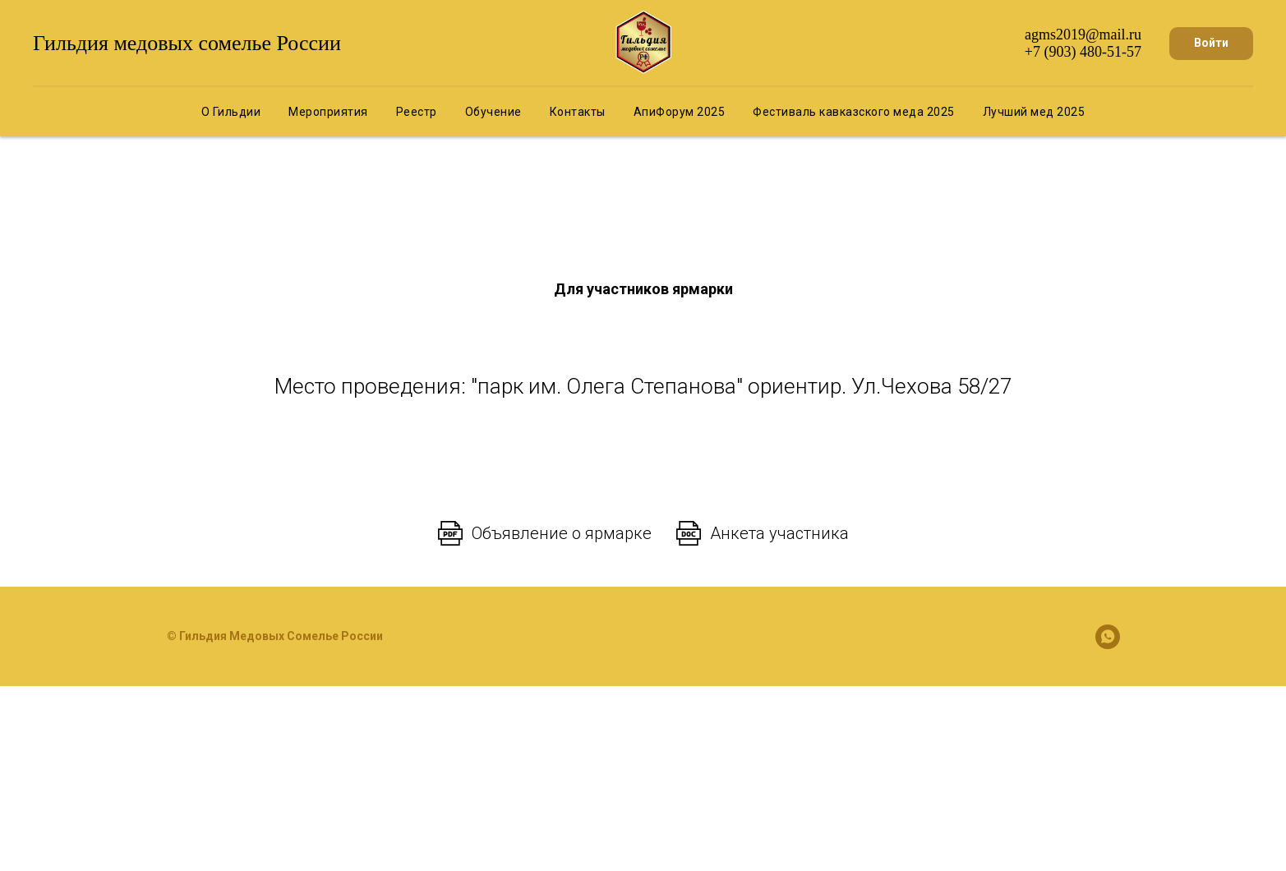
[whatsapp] (1107, 636)
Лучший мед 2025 (1034, 111)
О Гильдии (231, 111)
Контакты (578, 111)
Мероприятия (328, 111)
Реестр (416, 111)
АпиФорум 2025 (680, 111)
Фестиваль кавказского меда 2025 (854, 111)
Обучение (493, 111)
